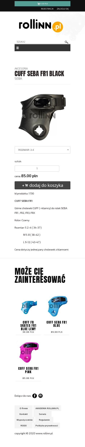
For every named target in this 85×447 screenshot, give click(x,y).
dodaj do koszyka (42, 185)
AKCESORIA (21, 68)
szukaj (67, 42)
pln (42, 4)
